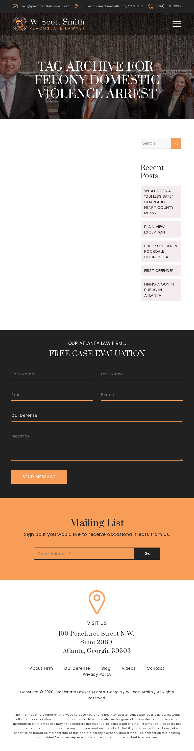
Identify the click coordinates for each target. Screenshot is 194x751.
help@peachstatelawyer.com (45, 6)
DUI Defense (77, 668)
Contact (155, 668)
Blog (105, 668)
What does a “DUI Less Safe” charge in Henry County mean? (159, 202)
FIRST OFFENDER (159, 270)
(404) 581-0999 (168, 6)
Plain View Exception (154, 229)
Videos (129, 668)
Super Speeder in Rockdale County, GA (160, 251)
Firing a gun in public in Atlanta (159, 289)
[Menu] (174, 23)
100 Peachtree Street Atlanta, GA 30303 (111, 6)
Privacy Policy (97, 674)
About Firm (41, 668)
